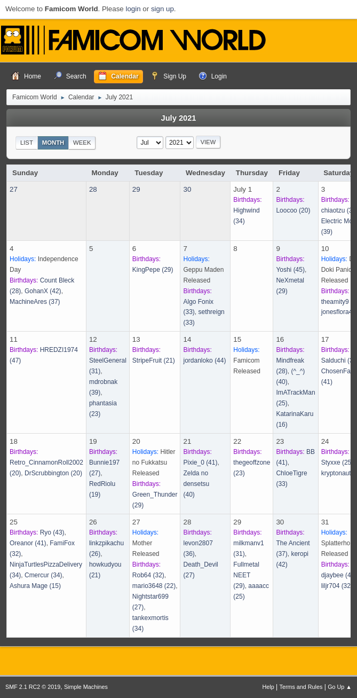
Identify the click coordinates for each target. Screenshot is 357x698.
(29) (152, 269)
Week (82, 142)
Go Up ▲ (340, 687)
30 (187, 189)
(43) (52, 532)
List (26, 142)
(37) (35, 301)
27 (14, 189)
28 (93, 189)
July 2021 (178, 118)
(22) (154, 586)
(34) (43, 575)
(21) (153, 360)
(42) (43, 291)
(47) (339, 575)
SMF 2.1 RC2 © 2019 (32, 687)
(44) (204, 360)
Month (53, 142)
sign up (162, 9)
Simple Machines (86, 687)
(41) (200, 462)
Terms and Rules (301, 687)
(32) (148, 575)
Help (268, 687)
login (132, 9)
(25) (337, 462)
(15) (35, 586)
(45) (290, 269)
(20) (293, 210)
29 (136, 189)
